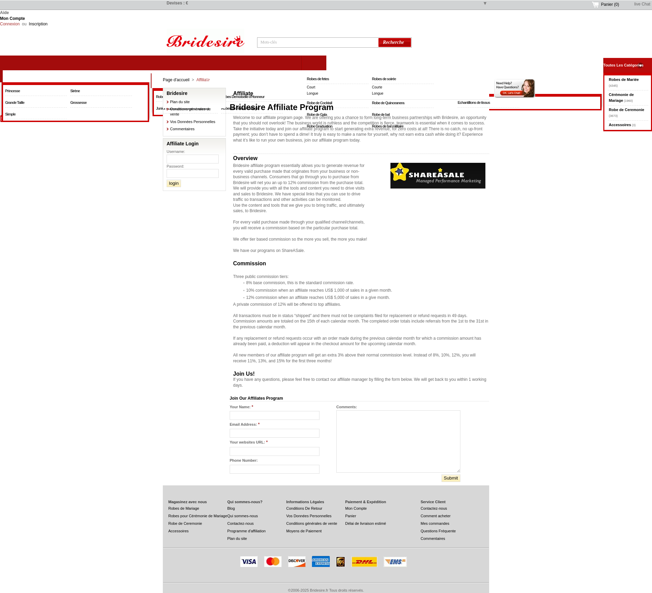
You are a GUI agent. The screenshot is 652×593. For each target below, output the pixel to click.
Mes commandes (435, 523)
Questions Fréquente (438, 531)
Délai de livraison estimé (365, 523)
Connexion (10, 24)
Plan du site (180, 102)
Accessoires (178, 531)
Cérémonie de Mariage (226, 80)
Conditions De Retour (304, 508)
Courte (377, 87)
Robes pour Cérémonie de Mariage (197, 516)
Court (311, 87)
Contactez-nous (240, 523)
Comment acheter (435, 516)
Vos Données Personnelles (192, 122)
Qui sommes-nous (242, 516)
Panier (610, 4)
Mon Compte (12, 18)
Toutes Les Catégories (623, 65)
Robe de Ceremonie (377, 63)
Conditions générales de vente (311, 523)
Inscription (38, 24)
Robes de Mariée (75, 75)
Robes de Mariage (183, 508)
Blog (231, 508)
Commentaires (182, 129)
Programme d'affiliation (246, 531)
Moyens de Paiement (304, 531)
